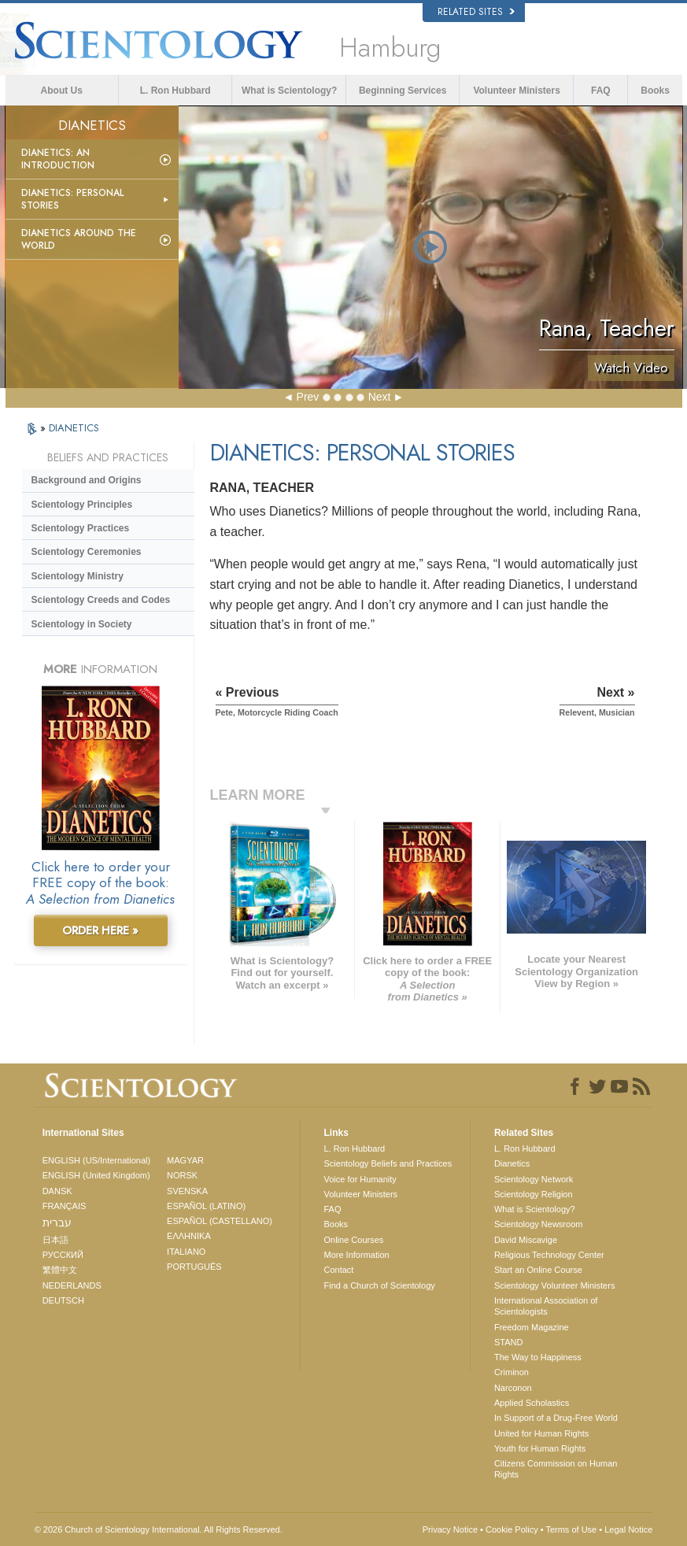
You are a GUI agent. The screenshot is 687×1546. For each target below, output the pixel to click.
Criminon (511, 1372)
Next (379, 396)
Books (655, 90)
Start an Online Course (538, 1269)
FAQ (601, 90)
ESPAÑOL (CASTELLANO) (219, 1221)
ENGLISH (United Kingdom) (96, 1175)
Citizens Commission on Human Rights (556, 1469)
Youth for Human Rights (539, 1448)
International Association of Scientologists (545, 1306)
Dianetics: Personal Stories (72, 199)
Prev (308, 396)
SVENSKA (187, 1191)
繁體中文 (59, 1269)
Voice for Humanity (360, 1179)
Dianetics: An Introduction (57, 159)
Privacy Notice (450, 1529)
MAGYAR (185, 1160)
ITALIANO (186, 1251)
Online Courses (354, 1240)
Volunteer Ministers (516, 90)
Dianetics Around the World (78, 239)
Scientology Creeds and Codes (101, 599)
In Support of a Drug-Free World (556, 1417)
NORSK (182, 1175)
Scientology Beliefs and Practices (388, 1163)
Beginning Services (402, 90)
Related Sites (476, 12)
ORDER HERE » (100, 930)
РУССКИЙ (62, 1254)
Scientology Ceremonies (86, 551)
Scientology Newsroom (538, 1224)
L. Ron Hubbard (175, 90)
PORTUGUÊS (194, 1266)
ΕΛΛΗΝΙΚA (189, 1236)
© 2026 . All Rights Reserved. (159, 1529)
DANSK (57, 1191)
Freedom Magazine (531, 1327)
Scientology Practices (80, 528)
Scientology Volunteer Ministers (554, 1285)
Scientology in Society (81, 624)
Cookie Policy (512, 1529)
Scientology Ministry (77, 576)
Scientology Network (533, 1179)
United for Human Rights (541, 1433)
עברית (57, 1222)
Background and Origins (86, 480)
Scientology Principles (82, 504)
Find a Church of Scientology (379, 1285)
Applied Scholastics (531, 1402)
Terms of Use (571, 1529)
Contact (339, 1269)
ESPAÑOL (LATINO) (206, 1206)
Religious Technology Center (549, 1254)
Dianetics (512, 1163)
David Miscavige (525, 1240)
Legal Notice (628, 1529)
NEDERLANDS (72, 1285)
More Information (357, 1254)
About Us (62, 90)
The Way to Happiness (538, 1357)
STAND (508, 1342)
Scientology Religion (533, 1194)
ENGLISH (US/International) (96, 1160)
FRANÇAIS (64, 1206)
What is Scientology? (289, 90)
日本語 (55, 1240)
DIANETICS (74, 427)
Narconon (513, 1388)
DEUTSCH (63, 1300)
